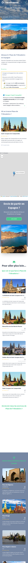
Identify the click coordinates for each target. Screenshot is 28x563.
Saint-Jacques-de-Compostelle (10, 133)
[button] (14, 173)
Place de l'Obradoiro (15, 17)
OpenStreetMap (13, 196)
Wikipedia (4, 69)
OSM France (25, 196)
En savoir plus (5, 145)
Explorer (14, 219)
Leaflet (3, 196)
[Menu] (25, 3)
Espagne (6, 17)
